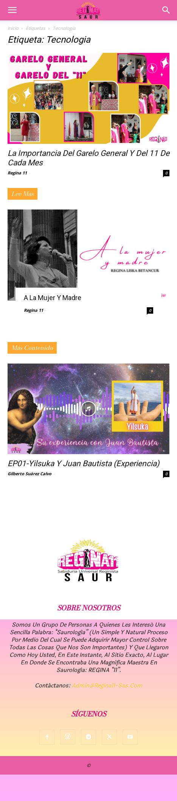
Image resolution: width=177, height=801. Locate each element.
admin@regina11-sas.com (107, 685)
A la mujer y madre (52, 298)
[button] (12, 10)
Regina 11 (17, 173)
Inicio (13, 28)
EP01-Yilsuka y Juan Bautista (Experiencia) (83, 463)
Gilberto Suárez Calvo (29, 473)
